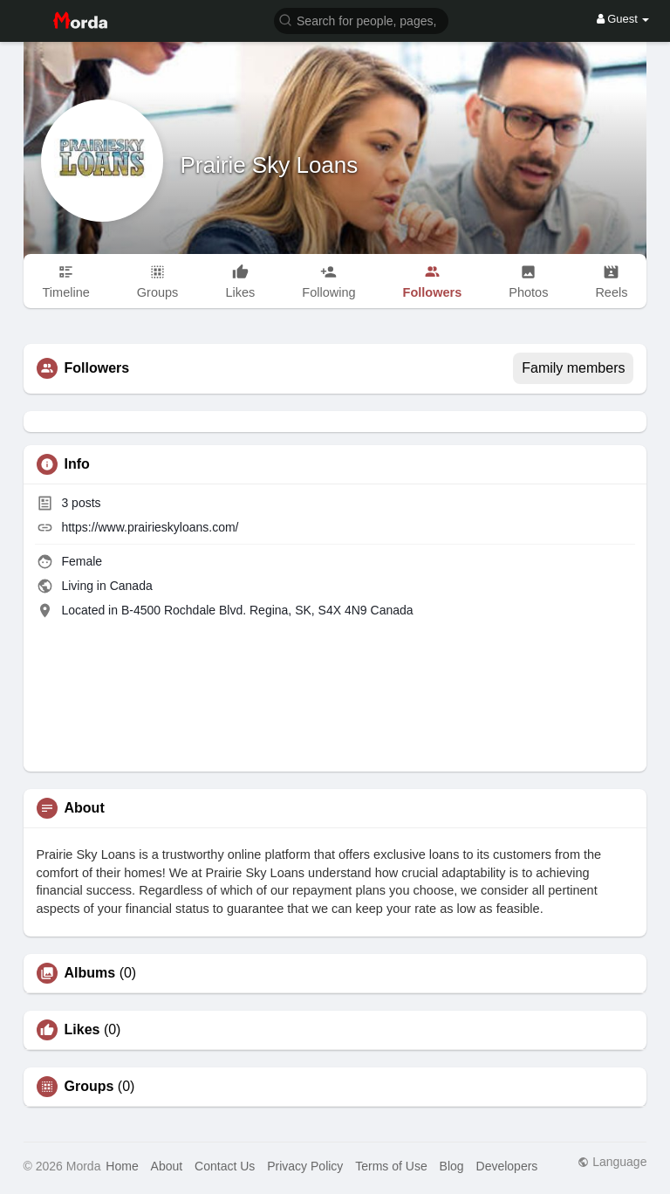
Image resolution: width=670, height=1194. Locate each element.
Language (612, 1162)
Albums (90, 973)
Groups (89, 1087)
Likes (82, 1030)
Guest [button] (623, 18)
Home (122, 1166)
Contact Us (225, 1166)
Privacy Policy (305, 1166)
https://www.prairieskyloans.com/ (149, 527)
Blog (452, 1166)
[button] (361, 19)
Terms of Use (391, 1166)
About (167, 1166)
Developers (507, 1166)
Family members (573, 367)
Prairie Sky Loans (270, 165)
